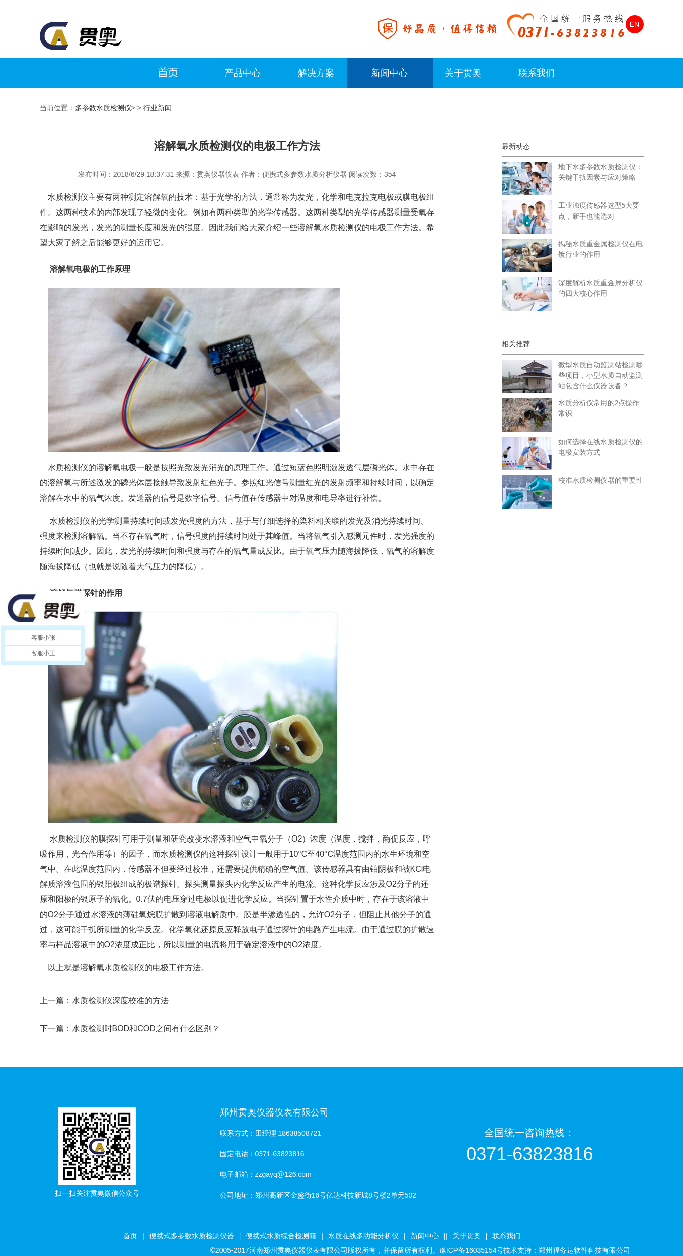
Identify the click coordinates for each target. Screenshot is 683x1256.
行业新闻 (157, 108)
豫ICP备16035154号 (471, 1250)
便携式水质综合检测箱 (281, 1236)
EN (634, 24)
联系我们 (536, 73)
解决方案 (316, 73)
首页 (130, 1236)
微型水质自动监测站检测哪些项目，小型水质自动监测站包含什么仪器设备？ (600, 375)
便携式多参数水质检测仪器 (191, 1236)
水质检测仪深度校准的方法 (120, 1000)
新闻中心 (389, 73)
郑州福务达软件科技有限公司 (584, 1250)
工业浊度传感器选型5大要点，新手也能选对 (599, 210)
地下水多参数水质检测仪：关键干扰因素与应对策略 (600, 172)
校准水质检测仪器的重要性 (600, 480)
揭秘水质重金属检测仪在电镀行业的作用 (600, 249)
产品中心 (242, 73)
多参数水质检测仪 (103, 108)
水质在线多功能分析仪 (363, 1236)
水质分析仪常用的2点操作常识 (599, 408)
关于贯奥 (463, 73)
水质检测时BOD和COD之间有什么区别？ (146, 1028)
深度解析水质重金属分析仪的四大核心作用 (600, 287)
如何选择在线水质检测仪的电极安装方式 (600, 447)
